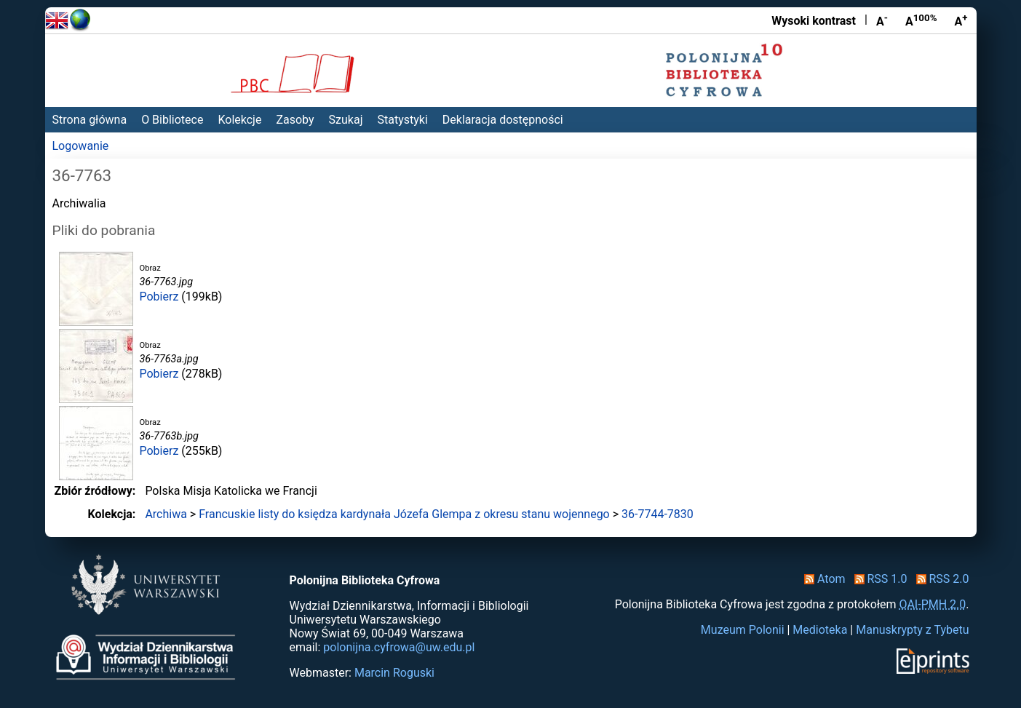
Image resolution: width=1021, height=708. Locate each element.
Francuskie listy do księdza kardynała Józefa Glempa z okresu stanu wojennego (404, 514)
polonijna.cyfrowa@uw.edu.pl (398, 647)
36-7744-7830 (657, 514)
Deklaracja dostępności (502, 120)
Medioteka (819, 630)
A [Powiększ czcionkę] (960, 20)
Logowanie (80, 146)
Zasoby (295, 120)
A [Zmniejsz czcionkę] (882, 20)
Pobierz (159, 296)
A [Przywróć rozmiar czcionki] (921, 20)
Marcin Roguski (394, 673)
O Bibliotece (172, 120)
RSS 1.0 (878, 579)
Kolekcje (239, 120)
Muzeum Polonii (742, 630)
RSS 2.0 (939, 579)
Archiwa (166, 514)
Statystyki (402, 120)
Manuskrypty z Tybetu (912, 630)
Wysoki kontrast (813, 21)
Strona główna (89, 120)
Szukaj (346, 120)
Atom (822, 579)
